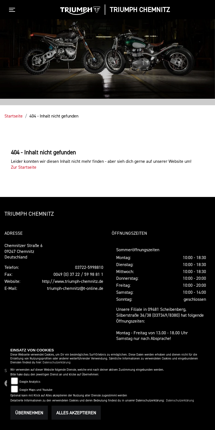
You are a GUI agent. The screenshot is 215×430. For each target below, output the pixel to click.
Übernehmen (29, 412)
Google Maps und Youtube (35, 390)
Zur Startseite (23, 167)
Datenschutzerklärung (57, 362)
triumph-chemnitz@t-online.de (75, 288)
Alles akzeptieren (76, 412)
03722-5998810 (89, 267)
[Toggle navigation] (13, 10)
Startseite (13, 116)
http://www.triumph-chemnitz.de (72, 281)
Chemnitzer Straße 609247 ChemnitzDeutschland (23, 251)
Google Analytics (29, 382)
